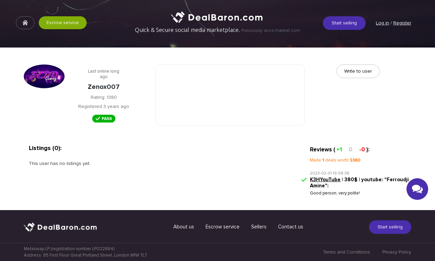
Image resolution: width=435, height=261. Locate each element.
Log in (382, 23)
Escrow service (63, 22)
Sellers (258, 227)
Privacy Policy (396, 252)
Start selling (344, 23)
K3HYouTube (325, 179)
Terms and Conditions (346, 252)
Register (402, 23)
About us (183, 227)
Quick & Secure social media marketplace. (217, 29)
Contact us (290, 227)
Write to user (358, 71)
